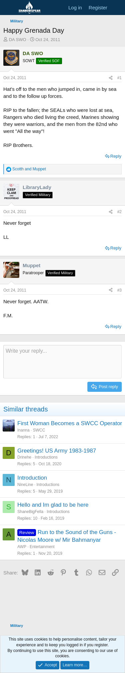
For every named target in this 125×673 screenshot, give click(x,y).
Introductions (46, 457)
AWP (21, 546)
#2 (119, 211)
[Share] (110, 78)
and (29, 169)
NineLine (25, 484)
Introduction (32, 478)
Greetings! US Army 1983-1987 (56, 451)
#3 (119, 290)
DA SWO (17, 39)
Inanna (23, 430)
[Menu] (9, 7)
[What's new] (117, 7)
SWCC (39, 430)
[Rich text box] (62, 361)
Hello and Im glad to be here (53, 505)
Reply (115, 156)
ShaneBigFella (30, 511)
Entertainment (42, 546)
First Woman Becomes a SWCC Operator (69, 423)
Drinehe (24, 457)
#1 (119, 77)
